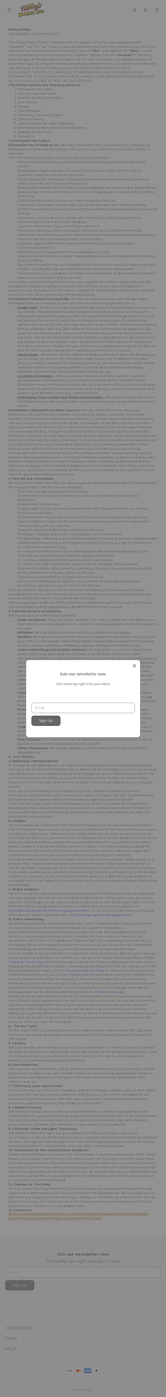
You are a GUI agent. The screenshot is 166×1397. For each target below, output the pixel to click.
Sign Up (46, 721)
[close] (134, 666)
